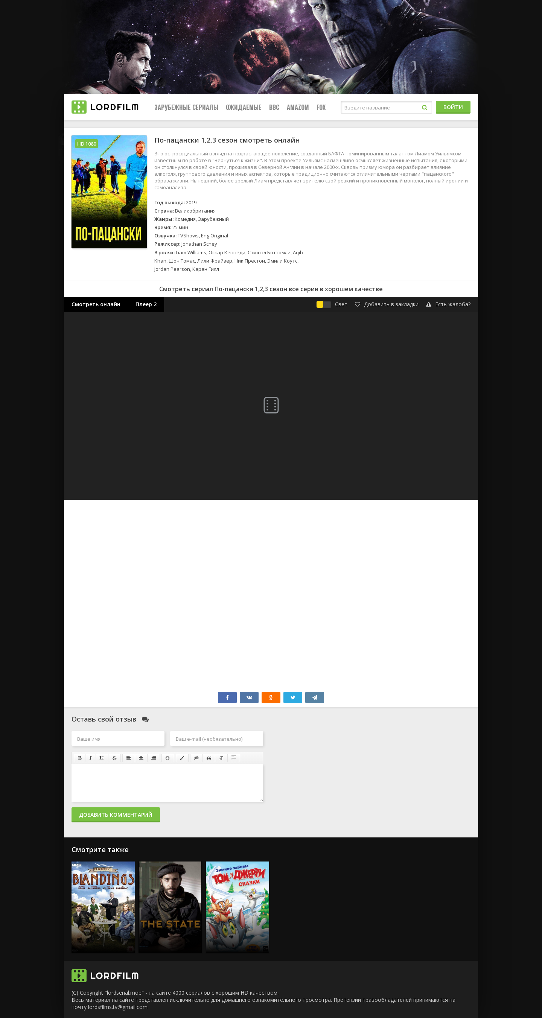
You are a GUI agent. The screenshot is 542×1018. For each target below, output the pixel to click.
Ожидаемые (244, 107)
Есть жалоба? (448, 304)
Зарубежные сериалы (186, 107)
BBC (274, 107)
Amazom (298, 107)
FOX (321, 107)
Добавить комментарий (115, 814)
